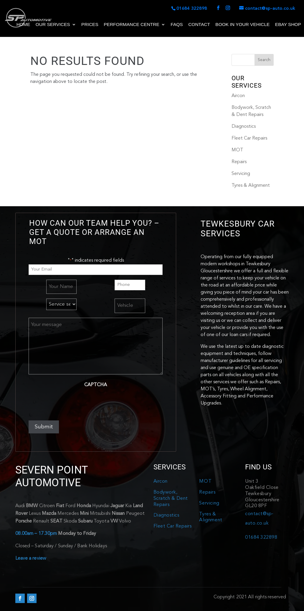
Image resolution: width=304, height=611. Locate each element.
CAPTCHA (95, 385)
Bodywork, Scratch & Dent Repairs (170, 498)
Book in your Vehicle (242, 24)
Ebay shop (288, 24)
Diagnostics (244, 126)
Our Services (53, 24)
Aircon (238, 96)
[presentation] (73, 402)
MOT (237, 150)
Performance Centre (131, 24)
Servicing (241, 173)
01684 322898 (261, 537)
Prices (89, 24)
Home (23, 24)
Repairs (239, 162)
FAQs (177, 24)
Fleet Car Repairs (249, 138)
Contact (199, 24)
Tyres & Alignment (251, 185)
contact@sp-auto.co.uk (259, 519)
